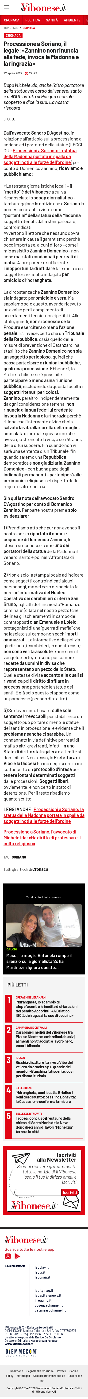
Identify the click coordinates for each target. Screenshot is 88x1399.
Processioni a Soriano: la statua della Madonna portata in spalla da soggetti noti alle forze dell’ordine (40, 156)
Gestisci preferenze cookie (49, 1375)
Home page (11, 27)
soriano (19, 857)
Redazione (16, 1371)
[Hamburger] (6, 8)
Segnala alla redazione (40, 1371)
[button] (79, 30)
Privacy (61, 1371)
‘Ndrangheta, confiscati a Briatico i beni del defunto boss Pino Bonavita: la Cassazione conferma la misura (46, 1097)
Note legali (23, 1375)
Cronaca (29, 27)
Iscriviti (70, 1192)
